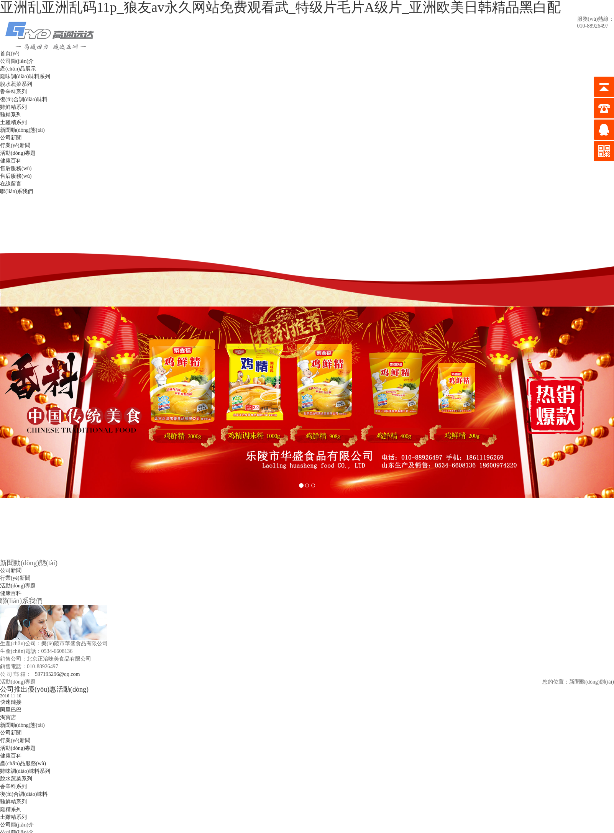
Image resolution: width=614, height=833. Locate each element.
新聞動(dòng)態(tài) (22, 130)
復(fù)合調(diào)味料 (24, 99)
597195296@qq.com (57, 674)
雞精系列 (10, 115)
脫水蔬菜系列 (16, 84)
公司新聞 (10, 138)
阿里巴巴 (10, 710)
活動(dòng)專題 (18, 153)
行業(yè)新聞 (15, 145)
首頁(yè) (10, 53)
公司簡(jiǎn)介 (17, 61)
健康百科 (10, 161)
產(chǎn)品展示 (18, 69)
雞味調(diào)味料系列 (25, 76)
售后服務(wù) (15, 168)
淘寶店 (8, 717)
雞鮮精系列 (13, 107)
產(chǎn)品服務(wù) (23, 763)
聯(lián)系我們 (16, 191)
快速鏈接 (10, 702)
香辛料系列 (13, 92)
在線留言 (10, 184)
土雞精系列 (13, 122)
